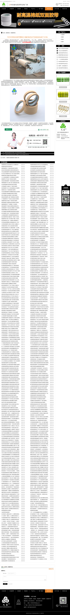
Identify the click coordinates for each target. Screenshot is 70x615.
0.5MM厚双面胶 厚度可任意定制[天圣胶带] (38, 168)
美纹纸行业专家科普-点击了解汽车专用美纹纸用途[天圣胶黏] (10, 456)
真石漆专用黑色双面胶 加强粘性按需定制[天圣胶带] (10, 170)
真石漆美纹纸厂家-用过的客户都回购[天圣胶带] (39, 242)
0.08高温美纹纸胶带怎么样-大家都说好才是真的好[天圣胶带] (10, 351)
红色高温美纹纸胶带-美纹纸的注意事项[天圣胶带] (39, 382)
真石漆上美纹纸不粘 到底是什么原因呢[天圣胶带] (39, 231)
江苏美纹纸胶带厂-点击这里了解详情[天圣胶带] (10, 333)
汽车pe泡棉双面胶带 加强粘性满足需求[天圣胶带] (10, 171)
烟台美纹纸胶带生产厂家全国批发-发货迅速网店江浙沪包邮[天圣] (10, 479)
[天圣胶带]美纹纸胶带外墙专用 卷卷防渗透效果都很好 (39, 249)
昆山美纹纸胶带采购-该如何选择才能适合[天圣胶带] (39, 301)
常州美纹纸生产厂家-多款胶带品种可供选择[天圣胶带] (10, 306)
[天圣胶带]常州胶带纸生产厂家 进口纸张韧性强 (10, 256)
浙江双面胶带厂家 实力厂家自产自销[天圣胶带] (39, 188)
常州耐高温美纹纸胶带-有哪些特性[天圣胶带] (9, 407)
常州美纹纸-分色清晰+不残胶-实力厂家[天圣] (38, 542)
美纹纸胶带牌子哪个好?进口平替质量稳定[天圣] (39, 548)
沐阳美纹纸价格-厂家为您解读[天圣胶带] (37, 359)
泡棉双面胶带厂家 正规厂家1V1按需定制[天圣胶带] (10, 182)
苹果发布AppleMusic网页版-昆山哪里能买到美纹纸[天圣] (10, 501)
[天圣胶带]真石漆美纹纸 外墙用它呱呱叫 (37, 260)
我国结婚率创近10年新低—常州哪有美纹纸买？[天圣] (39, 517)
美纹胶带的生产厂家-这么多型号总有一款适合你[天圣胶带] (10, 324)
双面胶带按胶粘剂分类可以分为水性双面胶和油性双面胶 (39, 164)
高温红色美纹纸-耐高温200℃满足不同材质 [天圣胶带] (10, 380)
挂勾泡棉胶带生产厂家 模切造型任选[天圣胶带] (39, 206)
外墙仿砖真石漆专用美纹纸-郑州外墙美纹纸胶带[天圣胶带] (10, 447)
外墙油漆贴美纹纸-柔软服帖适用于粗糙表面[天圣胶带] (39, 296)
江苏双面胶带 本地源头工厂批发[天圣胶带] (9, 186)
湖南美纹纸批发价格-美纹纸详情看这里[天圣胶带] (10, 373)
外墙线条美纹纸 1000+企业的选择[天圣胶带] (9, 225)
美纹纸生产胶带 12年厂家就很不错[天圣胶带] (38, 251)
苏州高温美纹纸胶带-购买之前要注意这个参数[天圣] (10, 551)
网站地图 (64, 1)
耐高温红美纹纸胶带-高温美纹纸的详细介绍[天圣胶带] (10, 368)
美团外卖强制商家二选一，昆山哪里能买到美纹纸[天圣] (39, 499)
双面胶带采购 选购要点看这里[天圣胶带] (8, 175)
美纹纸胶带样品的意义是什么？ (63, 63)
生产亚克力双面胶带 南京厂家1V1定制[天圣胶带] (10, 173)
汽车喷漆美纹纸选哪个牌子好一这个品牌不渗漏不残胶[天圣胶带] (39, 422)
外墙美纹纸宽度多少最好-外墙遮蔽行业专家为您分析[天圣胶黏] (39, 467)
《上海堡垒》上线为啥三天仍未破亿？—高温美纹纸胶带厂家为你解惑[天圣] (10, 521)
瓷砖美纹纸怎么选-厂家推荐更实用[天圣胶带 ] (38, 420)
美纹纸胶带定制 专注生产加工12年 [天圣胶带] (9, 247)
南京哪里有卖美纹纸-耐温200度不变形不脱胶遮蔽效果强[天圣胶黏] (39, 472)
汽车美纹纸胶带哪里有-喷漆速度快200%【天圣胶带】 (10, 222)
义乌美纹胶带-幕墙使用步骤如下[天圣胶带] (9, 315)
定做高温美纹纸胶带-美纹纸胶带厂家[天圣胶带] (10, 387)
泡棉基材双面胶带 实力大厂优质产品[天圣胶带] (39, 173)
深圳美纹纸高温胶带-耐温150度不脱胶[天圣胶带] (39, 350)
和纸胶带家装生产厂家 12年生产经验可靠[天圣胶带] (10, 251)
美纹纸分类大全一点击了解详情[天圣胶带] (9, 420)
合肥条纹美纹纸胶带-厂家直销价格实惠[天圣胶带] (39, 348)
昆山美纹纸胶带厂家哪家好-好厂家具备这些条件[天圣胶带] (39, 425)
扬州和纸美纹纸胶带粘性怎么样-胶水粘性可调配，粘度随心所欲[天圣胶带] (39, 443)
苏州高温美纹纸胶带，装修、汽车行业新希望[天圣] (39, 537)
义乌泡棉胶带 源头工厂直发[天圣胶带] (37, 198)
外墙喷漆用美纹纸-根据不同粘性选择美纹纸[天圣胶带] (10, 377)
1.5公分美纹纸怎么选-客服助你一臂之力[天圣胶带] (10, 360)
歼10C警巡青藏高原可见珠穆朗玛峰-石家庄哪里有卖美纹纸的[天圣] (10, 499)
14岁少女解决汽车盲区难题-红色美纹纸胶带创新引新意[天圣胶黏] (10, 452)
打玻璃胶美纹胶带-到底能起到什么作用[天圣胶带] (10, 317)
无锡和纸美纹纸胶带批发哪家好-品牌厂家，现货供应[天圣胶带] (10, 445)
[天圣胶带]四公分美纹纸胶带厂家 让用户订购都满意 (10, 242)
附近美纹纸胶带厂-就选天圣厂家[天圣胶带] (38, 328)
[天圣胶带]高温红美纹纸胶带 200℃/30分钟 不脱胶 (10, 270)
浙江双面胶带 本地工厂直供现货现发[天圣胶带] (10, 213)
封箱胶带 (12, 8)
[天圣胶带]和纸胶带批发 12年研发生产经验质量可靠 (10, 252)
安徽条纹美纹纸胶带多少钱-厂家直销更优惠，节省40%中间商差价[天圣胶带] (39, 445)
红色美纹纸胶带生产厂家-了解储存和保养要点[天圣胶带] (10, 389)
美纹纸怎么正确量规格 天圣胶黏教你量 (8, 539)
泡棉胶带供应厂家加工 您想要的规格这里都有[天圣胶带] (39, 204)
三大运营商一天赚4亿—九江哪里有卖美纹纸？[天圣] (10, 515)
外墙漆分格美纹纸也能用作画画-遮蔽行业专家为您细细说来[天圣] (10, 461)
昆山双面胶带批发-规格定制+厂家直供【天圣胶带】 (10, 216)
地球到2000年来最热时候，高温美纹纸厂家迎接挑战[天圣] (39, 535)
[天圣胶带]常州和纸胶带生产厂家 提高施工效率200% (39, 261)
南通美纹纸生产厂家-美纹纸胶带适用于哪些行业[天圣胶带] (39, 281)
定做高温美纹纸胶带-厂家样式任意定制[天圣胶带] (39, 375)
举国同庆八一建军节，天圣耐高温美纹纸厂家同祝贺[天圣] (10, 533)
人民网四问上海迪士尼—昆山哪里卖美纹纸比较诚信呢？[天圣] (10, 519)
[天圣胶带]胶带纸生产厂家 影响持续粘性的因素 (10, 267)
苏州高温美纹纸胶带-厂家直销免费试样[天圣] (38, 550)
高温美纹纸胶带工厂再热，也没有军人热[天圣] (38, 532)
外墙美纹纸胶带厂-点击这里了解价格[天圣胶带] (39, 333)
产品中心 (33, 8)
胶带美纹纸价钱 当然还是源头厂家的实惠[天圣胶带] (39, 254)
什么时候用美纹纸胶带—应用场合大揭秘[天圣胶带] (39, 413)
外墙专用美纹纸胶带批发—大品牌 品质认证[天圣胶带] (10, 427)
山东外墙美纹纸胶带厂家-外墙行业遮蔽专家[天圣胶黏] (39, 447)
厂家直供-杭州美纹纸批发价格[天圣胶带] (37, 402)
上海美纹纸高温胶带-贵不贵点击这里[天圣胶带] (39, 386)
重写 (10, 583)
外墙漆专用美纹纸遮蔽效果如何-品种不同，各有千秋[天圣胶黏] (39, 461)
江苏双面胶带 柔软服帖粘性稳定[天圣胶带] (9, 193)
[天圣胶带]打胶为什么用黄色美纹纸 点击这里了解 (10, 243)
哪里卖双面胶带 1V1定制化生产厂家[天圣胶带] (38, 200)
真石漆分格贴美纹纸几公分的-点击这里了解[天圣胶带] (39, 342)
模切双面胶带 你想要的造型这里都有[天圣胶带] (10, 202)
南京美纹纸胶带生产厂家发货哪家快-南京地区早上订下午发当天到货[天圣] (39, 476)
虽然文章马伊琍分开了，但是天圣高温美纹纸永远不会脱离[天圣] (10, 537)
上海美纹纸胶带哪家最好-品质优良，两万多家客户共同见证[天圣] (39, 474)
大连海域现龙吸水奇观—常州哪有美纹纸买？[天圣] (10, 517)
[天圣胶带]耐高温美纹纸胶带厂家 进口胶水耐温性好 (39, 265)
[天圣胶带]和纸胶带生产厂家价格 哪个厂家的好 (39, 256)
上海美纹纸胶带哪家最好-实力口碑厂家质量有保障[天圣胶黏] (10, 476)
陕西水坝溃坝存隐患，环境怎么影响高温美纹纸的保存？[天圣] (10, 532)
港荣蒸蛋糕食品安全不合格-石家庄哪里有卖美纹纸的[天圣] (39, 497)
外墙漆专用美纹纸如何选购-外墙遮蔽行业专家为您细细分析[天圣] (10, 463)
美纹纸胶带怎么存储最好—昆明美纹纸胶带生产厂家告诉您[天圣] (10, 488)
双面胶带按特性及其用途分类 (6, 166)
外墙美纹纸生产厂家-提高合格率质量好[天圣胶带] (10, 290)
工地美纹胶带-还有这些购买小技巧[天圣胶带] (38, 314)
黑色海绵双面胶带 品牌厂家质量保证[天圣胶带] (10, 197)
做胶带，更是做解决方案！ (63, 65)
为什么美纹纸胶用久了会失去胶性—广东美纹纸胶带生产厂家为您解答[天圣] (10, 485)
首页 (4, 32)
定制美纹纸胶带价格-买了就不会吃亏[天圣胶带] (39, 346)
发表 (5, 583)
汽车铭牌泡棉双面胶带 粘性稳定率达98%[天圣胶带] (39, 215)
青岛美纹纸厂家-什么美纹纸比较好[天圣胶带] (9, 371)
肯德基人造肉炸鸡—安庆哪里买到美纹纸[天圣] (9, 508)
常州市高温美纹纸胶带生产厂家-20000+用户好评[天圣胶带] (10, 305)
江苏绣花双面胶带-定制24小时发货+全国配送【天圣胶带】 (10, 224)
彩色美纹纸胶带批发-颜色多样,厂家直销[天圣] (38, 551)
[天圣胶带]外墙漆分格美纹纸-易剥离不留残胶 (9, 278)
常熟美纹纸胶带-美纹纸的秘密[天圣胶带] (37, 395)
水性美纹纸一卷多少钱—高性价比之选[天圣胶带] (39, 416)
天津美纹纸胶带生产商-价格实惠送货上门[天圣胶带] (39, 335)
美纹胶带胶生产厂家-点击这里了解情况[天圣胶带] (39, 319)
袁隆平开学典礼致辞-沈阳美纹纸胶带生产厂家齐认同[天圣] (10, 494)
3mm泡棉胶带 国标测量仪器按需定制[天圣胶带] (10, 211)
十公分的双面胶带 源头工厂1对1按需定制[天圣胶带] (39, 191)
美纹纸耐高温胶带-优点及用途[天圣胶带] (8, 362)
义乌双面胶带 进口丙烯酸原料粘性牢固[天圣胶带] (39, 193)
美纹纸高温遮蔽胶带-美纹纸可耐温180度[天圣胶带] (10, 384)
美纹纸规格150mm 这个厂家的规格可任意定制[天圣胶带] (39, 243)
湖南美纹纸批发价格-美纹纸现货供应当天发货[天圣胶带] (10, 386)
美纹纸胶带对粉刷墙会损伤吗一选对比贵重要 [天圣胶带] (39, 411)
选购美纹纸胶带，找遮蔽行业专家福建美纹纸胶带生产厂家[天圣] (10, 490)
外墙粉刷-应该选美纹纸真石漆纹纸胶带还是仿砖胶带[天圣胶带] (39, 332)
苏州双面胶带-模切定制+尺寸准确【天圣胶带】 (39, 216)
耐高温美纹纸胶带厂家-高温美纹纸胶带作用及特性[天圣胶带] (39, 364)
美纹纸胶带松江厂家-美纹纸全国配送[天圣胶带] (39, 369)
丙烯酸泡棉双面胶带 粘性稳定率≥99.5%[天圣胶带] (39, 211)
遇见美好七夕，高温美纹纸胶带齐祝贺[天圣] (9, 526)
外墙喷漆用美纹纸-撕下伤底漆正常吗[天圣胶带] (10, 326)
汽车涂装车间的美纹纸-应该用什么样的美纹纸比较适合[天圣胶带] (39, 341)
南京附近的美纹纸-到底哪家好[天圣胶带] (8, 283)
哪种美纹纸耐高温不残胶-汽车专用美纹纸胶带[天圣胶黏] (10, 465)
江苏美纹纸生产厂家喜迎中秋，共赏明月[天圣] (38, 494)
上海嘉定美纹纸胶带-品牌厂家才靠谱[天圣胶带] (10, 299)
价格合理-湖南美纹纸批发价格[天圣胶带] (8, 395)
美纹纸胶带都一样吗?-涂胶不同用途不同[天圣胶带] (10, 411)
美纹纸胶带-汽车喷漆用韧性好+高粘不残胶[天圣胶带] (39, 308)
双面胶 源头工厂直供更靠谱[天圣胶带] (8, 189)
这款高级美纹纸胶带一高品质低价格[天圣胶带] (9, 416)
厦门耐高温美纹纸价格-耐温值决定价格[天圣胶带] (39, 384)
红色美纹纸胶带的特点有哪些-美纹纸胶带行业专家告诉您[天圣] (10, 472)
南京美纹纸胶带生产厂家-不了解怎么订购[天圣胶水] (10, 285)
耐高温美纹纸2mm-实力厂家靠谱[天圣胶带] (9, 350)
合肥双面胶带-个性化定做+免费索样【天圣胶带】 (10, 207)
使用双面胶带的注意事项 (6, 510)
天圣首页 (4, 8)
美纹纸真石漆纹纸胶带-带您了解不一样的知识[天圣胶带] (39, 290)
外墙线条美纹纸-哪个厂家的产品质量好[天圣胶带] (39, 283)
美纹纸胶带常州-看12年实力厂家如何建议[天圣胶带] (39, 305)
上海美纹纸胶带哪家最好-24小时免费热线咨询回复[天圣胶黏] (10, 454)
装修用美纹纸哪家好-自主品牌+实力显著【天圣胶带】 (39, 224)
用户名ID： (5, 573)
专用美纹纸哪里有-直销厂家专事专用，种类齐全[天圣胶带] (10, 438)
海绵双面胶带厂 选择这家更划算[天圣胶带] (38, 184)
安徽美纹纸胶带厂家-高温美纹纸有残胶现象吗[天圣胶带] (10, 369)
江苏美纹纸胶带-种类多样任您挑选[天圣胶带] (38, 288)
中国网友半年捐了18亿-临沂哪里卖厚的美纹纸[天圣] (10, 503)
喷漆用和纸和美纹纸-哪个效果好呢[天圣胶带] (9, 341)
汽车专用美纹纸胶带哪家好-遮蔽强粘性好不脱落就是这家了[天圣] (39, 463)
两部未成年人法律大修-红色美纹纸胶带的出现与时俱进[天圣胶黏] (39, 452)
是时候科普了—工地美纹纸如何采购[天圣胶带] (38, 418)
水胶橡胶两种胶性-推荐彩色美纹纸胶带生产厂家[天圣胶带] (39, 393)
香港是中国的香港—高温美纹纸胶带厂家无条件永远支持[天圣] (39, 521)
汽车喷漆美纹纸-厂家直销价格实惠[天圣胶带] (38, 326)
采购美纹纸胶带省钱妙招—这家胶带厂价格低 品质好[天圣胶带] (10, 429)
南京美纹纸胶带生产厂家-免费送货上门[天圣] (38, 559)
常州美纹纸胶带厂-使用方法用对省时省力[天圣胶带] (10, 330)
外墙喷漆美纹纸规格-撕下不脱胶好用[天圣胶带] (39, 339)
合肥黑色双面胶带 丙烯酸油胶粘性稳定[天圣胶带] (39, 180)
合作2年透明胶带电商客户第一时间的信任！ (63, 48)
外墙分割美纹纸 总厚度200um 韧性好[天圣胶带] (10, 245)
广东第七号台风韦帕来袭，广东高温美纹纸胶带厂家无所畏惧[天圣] (10, 535)
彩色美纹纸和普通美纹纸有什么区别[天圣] (38, 553)
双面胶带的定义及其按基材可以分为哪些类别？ (10, 164)
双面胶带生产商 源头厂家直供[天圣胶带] (8, 179)
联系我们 (68, 1)
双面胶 (19, 8)
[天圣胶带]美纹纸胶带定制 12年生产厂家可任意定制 (39, 263)
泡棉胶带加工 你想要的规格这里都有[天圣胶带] (39, 202)
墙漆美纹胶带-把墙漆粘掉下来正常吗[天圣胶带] (10, 314)
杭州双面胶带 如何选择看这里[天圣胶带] (37, 170)
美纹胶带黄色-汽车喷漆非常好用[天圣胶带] (38, 315)
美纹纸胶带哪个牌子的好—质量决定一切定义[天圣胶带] (10, 425)
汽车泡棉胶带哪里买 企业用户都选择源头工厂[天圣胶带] (39, 207)
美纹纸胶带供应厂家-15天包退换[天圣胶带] (38, 371)
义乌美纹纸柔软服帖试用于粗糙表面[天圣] (9, 542)
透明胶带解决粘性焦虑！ (63, 55)
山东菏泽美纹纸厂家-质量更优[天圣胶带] (37, 398)
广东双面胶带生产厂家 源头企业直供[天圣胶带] (10, 198)
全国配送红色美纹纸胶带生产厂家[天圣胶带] (38, 400)
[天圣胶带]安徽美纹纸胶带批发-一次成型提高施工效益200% (39, 279)
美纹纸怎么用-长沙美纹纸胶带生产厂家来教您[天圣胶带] (10, 440)
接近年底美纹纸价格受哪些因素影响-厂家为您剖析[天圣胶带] (10, 422)
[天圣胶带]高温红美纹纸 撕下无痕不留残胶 (38, 225)
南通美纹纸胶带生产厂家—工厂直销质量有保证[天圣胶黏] (10, 483)
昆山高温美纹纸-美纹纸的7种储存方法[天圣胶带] (39, 380)
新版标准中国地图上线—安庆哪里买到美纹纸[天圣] (39, 506)
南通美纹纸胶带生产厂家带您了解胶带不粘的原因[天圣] (39, 483)
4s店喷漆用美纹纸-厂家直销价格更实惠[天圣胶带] (10, 378)
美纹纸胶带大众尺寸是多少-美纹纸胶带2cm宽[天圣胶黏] (10, 467)
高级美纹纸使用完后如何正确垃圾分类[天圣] (38, 546)
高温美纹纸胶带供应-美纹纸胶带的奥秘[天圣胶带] (10, 359)
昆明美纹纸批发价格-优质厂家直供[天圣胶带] (38, 404)
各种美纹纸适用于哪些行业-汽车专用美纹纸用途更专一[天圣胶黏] (39, 456)
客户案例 (41, 8)
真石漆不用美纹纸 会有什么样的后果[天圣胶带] (10, 234)
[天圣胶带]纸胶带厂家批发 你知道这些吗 (8, 263)
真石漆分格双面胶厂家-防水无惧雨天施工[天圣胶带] (10, 404)
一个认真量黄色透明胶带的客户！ (63, 59)
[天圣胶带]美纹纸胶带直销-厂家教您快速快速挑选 (39, 278)
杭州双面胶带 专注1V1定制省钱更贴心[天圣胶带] (10, 188)
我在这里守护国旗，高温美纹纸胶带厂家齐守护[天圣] (39, 524)
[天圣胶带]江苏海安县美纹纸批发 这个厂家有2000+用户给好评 (10, 269)
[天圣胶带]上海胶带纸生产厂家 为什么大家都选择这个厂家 (39, 234)
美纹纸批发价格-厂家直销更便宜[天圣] (37, 557)
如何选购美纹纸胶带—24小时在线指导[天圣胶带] (39, 431)
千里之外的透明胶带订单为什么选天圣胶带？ (63, 50)
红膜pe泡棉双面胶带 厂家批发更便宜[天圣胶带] (10, 180)
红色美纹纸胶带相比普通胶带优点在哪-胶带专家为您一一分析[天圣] (39, 470)
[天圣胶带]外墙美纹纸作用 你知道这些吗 (37, 233)
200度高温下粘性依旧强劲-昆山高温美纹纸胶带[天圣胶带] (10, 434)
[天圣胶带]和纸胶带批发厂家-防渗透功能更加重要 (10, 274)
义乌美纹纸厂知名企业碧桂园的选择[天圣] (9, 546)
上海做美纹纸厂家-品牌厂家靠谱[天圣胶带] (9, 301)
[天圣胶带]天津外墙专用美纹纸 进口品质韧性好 (39, 245)
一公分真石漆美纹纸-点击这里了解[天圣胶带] (9, 344)
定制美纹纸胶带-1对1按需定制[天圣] (8, 560)
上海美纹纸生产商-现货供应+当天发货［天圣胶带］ (10, 292)
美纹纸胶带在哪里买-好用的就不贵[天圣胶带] (9, 308)
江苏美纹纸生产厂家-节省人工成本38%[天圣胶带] (10, 288)
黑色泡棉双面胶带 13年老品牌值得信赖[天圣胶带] (39, 186)
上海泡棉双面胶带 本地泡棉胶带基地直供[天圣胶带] (10, 215)
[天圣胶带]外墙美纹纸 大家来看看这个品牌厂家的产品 (39, 270)
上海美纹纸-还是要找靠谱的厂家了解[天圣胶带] (10, 303)
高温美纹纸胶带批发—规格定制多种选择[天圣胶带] (39, 427)
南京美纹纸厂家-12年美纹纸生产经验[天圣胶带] (39, 287)
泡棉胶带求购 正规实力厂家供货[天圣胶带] (9, 200)
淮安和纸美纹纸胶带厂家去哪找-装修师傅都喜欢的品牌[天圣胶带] (10, 443)
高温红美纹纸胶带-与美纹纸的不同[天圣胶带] (38, 387)
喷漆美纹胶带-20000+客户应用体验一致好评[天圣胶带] (39, 317)
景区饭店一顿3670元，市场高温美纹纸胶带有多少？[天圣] (39, 528)
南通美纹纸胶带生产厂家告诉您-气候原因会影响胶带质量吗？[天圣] (39, 481)
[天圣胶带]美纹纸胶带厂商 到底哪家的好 (37, 240)
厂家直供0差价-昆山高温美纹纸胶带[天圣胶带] (38, 407)
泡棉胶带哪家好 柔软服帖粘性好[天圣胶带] (38, 195)
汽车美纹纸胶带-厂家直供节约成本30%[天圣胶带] (39, 306)
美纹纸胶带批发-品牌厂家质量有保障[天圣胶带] (39, 310)
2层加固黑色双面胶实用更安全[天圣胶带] (37, 166)
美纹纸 (26, 8)
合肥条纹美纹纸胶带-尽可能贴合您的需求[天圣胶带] (10, 357)
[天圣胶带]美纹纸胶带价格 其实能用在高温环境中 (39, 267)
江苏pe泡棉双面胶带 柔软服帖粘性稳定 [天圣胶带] (10, 191)
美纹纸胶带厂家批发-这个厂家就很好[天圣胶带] (10, 281)
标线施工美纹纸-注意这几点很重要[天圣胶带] (9, 328)
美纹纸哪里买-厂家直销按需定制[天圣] (8, 559)
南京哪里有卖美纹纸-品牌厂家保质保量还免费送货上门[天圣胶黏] (10, 474)
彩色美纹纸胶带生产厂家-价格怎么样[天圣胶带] (10, 398)
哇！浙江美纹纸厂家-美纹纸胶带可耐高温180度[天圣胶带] (10, 355)
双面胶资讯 (12, 32)
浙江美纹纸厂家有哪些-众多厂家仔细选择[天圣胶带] (39, 357)
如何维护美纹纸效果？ (5, 512)
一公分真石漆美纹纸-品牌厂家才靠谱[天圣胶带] (39, 344)
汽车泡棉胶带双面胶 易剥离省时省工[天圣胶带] (39, 177)
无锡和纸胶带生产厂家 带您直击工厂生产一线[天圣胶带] (39, 252)
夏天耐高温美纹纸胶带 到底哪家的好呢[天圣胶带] (39, 227)
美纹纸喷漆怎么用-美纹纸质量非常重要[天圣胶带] (10, 364)
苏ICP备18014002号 (32, 607)
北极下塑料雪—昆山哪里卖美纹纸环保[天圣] (38, 519)
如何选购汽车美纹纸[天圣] (6, 553)
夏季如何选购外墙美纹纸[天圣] (36, 555)
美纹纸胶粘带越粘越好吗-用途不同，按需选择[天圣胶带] (39, 438)
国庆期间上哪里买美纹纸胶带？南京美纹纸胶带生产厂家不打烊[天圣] (39, 485)
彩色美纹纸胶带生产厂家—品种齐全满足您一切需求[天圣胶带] (39, 429)
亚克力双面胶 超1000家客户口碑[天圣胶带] (9, 195)
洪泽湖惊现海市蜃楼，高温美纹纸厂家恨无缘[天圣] (10, 528)
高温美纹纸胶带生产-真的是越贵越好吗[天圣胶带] (10, 337)
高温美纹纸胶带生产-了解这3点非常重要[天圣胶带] (10, 339)
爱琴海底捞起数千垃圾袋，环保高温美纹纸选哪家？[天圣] (10, 530)
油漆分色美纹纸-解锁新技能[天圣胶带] (37, 366)
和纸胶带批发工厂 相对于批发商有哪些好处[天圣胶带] (10, 249)
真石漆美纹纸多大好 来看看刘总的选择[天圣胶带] (39, 236)
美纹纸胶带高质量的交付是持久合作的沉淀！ (63, 67)
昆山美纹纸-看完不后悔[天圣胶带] (36, 303)
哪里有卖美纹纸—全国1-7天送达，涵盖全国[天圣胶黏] (39, 454)
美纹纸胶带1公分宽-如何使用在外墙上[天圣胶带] (10, 323)
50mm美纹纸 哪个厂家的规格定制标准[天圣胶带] (39, 229)
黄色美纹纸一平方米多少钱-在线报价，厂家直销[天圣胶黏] (10, 470)
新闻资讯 (49, 8)
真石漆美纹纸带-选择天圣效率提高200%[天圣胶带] (39, 292)
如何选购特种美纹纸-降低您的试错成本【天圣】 (10, 557)
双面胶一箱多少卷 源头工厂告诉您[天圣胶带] (38, 197)
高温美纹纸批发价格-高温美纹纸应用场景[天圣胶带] (39, 378)
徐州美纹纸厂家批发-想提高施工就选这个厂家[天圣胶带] (39, 285)
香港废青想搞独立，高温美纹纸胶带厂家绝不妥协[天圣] (39, 526)
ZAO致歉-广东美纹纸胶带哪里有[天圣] (37, 503)
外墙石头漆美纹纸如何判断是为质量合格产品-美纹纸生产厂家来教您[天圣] (39, 458)
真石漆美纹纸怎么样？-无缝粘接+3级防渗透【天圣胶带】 (10, 220)
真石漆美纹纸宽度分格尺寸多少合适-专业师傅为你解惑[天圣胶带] (39, 440)
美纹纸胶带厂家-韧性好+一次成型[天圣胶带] (38, 312)
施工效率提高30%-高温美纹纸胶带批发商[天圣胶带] (10, 409)
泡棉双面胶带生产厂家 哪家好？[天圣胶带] (9, 204)
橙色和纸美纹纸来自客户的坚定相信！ (63, 57)
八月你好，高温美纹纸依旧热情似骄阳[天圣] (38, 533)
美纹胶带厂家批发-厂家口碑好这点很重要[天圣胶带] (10, 319)
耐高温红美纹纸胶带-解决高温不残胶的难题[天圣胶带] (39, 324)
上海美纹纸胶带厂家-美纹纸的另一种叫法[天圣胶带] (39, 368)
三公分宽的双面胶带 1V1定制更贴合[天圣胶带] (10, 177)
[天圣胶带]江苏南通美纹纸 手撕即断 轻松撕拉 (38, 269)
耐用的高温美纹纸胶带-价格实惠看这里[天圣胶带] (10, 353)
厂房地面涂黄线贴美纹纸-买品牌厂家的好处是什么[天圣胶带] (10, 342)
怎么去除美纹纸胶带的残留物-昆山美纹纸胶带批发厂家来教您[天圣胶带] (10, 436)
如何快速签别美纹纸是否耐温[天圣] (7, 555)
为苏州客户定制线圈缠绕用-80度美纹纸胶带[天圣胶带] (39, 409)
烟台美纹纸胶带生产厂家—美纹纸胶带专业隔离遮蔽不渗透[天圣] (39, 479)
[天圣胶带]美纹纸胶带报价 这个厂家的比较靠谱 (10, 265)
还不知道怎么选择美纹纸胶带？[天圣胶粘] (9, 541)
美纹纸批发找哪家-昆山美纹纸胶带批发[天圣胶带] (39, 436)
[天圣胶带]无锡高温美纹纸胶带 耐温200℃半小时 (10, 233)
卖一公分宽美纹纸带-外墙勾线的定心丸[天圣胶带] (10, 346)
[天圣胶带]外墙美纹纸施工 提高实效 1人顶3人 (9, 272)
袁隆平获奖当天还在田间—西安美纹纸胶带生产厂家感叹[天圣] (10, 492)
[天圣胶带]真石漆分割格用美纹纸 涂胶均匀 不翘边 (10, 260)
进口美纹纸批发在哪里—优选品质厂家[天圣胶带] (39, 434)
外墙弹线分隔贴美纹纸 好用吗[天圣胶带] (37, 238)
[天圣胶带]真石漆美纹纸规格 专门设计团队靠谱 (10, 240)
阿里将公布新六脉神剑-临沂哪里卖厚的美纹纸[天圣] (39, 501)
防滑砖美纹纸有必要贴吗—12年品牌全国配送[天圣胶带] (10, 418)
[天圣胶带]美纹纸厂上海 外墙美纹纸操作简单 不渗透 (39, 274)
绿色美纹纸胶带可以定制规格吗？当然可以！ (63, 61)
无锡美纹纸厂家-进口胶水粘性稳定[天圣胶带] (9, 287)
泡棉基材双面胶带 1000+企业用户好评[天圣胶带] (39, 189)
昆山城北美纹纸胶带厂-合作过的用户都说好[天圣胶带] (39, 297)
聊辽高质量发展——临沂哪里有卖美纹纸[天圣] (38, 508)
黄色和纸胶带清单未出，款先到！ (63, 52)
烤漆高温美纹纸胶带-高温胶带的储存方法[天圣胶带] (10, 382)
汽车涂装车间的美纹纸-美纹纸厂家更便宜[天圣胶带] (39, 373)
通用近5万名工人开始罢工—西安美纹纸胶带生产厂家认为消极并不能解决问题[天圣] (39, 490)
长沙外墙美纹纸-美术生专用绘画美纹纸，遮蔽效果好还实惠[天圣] (10, 449)
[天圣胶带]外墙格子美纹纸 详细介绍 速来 (37, 258)
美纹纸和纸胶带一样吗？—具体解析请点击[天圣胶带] (10, 413)
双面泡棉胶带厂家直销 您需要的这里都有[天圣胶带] (10, 206)
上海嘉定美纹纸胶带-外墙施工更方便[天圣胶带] (39, 299)
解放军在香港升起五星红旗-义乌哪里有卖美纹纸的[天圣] (10, 506)
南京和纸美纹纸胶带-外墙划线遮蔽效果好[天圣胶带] (10, 348)
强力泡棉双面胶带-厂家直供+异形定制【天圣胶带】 (39, 218)
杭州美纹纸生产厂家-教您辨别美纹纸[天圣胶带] (39, 389)
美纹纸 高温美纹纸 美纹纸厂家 (12, 157)
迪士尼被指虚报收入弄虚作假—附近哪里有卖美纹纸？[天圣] (39, 515)
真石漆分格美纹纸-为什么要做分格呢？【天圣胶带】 (10, 227)
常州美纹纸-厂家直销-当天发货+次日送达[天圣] (10, 544)
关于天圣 (57, 8)
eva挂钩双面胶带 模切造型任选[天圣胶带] (9, 184)
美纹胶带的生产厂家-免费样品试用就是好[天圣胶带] (39, 323)
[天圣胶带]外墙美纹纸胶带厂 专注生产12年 (38, 247)
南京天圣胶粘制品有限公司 (7, 1)
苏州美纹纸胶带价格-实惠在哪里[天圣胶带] (9, 400)
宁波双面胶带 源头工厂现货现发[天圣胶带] (38, 209)
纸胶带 (62, 41)
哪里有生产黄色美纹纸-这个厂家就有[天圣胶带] (39, 337)
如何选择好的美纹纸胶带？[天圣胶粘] (37, 541)
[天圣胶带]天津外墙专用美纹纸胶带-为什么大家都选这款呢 (10, 279)
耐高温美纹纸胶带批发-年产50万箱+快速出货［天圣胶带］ (10, 296)
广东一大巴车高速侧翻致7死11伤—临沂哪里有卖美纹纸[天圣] (39, 512)
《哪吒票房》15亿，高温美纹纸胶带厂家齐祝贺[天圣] (39, 530)
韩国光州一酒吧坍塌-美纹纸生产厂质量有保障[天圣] (39, 544)
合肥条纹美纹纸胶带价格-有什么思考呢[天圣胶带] (39, 355)
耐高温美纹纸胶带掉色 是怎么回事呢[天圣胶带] (10, 231)
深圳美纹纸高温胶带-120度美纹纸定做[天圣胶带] (39, 351)
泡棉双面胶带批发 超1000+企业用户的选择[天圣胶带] (39, 179)
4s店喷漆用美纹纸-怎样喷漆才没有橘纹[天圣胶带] (39, 377)
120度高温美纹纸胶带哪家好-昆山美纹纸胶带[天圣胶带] (10, 431)
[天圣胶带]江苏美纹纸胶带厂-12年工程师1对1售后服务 (39, 272)
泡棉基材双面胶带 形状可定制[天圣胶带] (37, 171)
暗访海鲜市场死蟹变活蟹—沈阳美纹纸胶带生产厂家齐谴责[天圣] (39, 492)
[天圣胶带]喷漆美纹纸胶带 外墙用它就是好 (9, 261)
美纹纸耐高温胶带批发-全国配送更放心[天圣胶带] (39, 294)
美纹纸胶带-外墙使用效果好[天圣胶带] (8, 310)
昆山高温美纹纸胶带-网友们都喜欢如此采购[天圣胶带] (10, 297)
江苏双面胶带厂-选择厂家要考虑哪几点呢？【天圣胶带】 (39, 222)
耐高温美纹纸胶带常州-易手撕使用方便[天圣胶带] (10, 391)
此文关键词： (3, 157)
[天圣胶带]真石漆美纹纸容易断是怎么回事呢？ (9, 236)
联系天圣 (64, 8)
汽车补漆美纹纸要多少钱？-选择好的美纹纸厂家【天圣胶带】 (39, 220)
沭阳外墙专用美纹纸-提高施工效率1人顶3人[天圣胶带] (10, 294)
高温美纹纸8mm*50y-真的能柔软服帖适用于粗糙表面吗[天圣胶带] (10, 393)
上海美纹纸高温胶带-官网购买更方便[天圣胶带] (10, 375)
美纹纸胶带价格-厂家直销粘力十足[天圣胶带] (9, 312)
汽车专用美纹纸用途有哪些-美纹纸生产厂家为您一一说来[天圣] (10, 458)
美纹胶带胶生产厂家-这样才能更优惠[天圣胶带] (10, 321)
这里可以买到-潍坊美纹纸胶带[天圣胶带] (8, 402)
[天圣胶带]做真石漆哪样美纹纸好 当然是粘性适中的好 (10, 238)
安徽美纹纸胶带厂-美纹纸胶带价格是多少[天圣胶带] (10, 332)
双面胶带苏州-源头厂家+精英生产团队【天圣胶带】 (10, 218)
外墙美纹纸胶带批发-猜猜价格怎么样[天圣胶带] (10, 366)
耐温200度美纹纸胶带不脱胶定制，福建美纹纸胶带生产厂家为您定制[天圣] (39, 488)
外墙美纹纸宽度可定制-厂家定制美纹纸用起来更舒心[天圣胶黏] (39, 465)
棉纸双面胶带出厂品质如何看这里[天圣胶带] (9, 168)
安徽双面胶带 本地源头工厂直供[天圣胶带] (38, 213)
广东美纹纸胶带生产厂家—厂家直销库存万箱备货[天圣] (10, 481)
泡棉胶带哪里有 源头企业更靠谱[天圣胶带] (9, 209)
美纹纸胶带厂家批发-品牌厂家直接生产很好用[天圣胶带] (10, 258)
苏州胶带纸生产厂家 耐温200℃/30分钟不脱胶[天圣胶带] (10, 254)
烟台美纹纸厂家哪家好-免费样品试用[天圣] (9, 548)
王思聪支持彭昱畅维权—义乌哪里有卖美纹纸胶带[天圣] (10, 497)
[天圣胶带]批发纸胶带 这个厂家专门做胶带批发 (10, 229)
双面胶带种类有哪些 (34, 510)
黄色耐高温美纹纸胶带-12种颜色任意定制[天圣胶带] (39, 391)
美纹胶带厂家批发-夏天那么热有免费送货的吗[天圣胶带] (39, 321)
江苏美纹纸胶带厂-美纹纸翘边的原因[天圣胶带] (10, 335)
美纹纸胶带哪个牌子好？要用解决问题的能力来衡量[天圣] (10, 550)
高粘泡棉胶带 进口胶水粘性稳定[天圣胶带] (38, 175)
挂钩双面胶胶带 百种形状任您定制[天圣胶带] (38, 182)
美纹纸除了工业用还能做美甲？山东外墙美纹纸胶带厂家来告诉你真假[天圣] (39, 449)
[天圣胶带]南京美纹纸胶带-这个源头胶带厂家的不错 (39, 276)
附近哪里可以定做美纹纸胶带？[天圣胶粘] (38, 539)
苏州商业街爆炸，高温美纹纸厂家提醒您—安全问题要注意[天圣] (10, 524)
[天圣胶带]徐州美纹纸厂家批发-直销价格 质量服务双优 (10, 276)
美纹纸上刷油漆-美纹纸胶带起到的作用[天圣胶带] (39, 362)
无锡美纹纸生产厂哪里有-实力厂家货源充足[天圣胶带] (39, 330)
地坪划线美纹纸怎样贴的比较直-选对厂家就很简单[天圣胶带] (39, 360)
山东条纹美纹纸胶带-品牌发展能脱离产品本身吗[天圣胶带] (39, 353)
